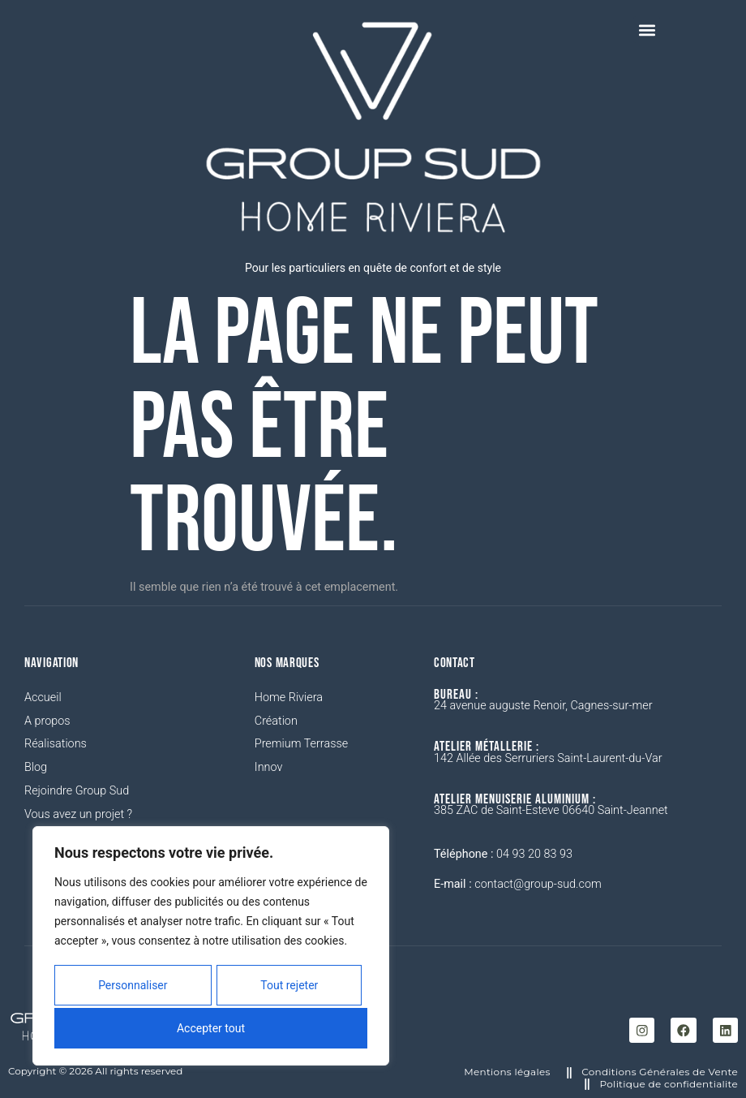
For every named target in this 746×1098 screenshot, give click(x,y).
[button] (646, 29)
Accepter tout (211, 1028)
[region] (210, 948)
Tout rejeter (289, 987)
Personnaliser (131, 987)
